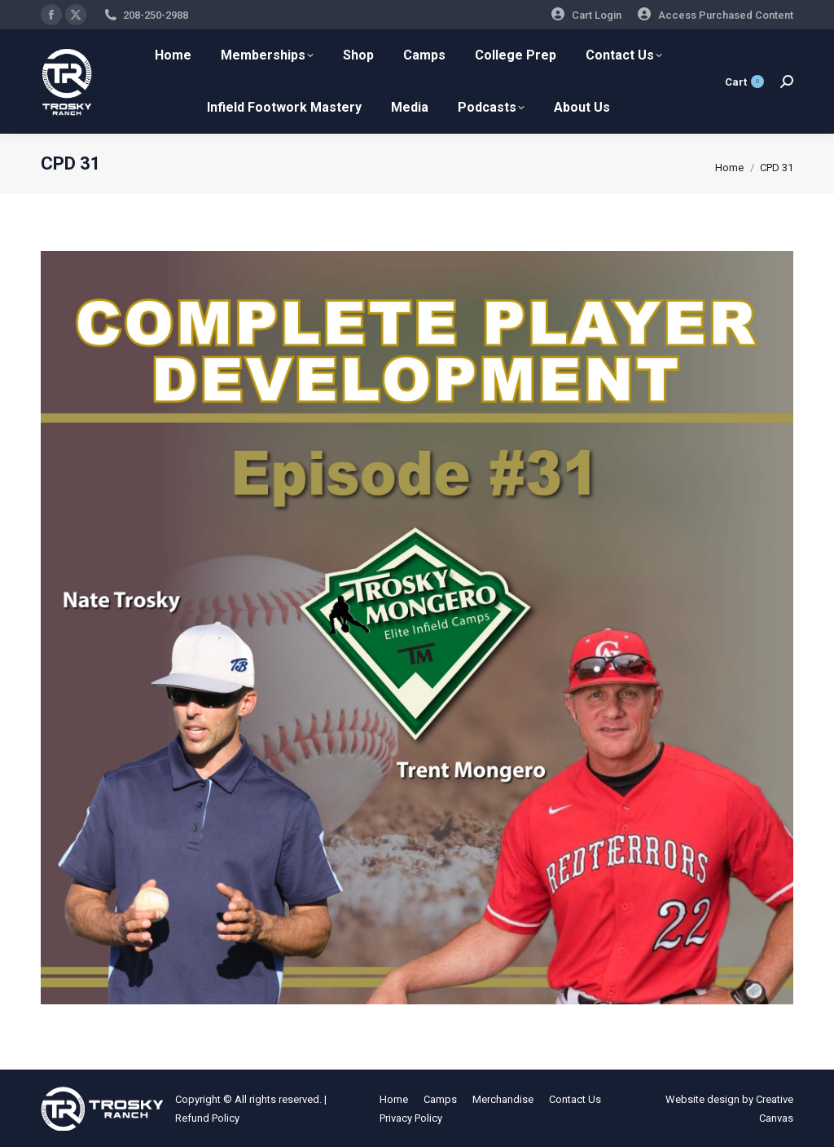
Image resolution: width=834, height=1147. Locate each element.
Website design (702, 1099)
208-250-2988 (155, 15)
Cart (744, 81)
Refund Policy (207, 1118)
